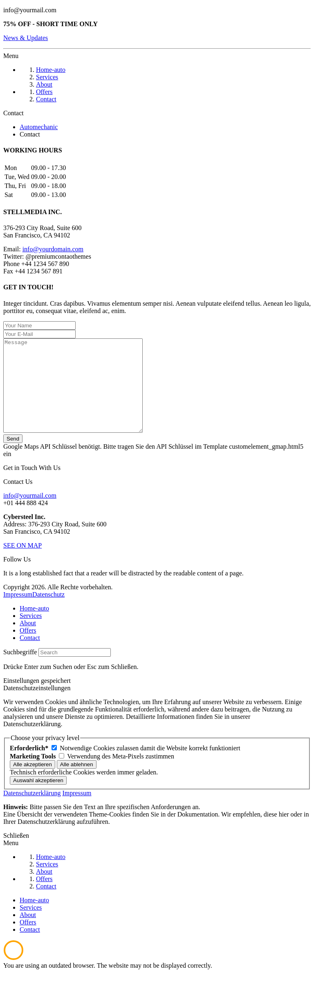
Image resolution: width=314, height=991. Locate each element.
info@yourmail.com (29, 10)
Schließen (16, 853)
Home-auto (34, 626)
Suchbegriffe (20, 670)
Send (13, 457)
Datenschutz (48, 612)
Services (31, 634)
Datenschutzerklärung (32, 811)
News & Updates (25, 37)
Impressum (17, 612)
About (28, 641)
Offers (28, 648)
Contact (30, 656)
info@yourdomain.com (52, 249)
